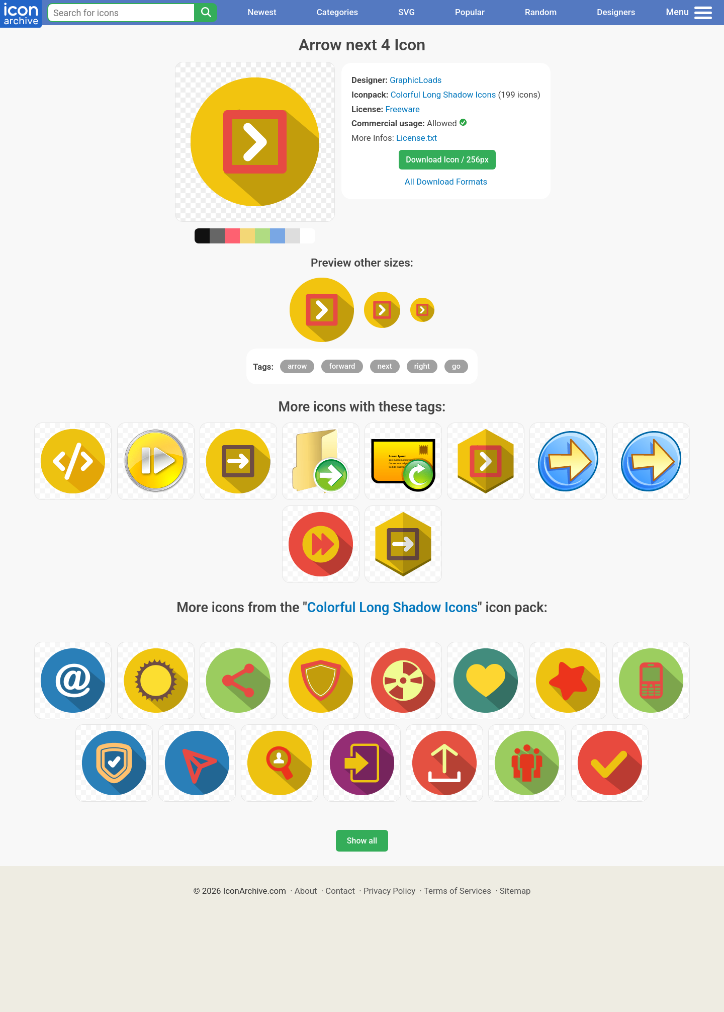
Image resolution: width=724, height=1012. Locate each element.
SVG (406, 12)
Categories (337, 12)
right (422, 366)
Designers (616, 12)
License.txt (416, 138)
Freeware (402, 109)
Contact (340, 891)
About (306, 891)
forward (342, 366)
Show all (362, 841)
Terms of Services (457, 891)
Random (541, 12)
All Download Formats (446, 182)
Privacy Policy (389, 891)
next (385, 366)
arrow (297, 366)
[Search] (205, 12)
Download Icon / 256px (447, 159)
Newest (261, 12)
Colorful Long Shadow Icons (443, 95)
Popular (470, 12)
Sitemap (515, 891)
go (456, 366)
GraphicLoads (415, 80)
